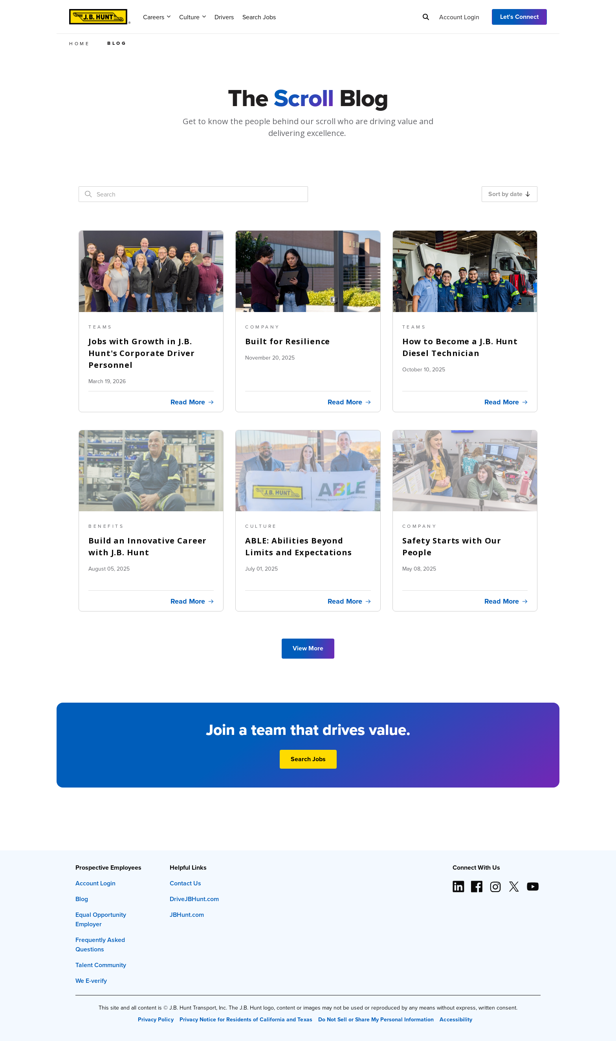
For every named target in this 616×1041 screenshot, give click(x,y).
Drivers (224, 17)
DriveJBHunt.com (194, 898)
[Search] (426, 17)
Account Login (459, 17)
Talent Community (100, 964)
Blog (81, 898)
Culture (192, 17)
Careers (156, 17)
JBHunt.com (187, 914)
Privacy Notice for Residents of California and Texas (246, 1019)
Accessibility (456, 1019)
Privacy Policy (155, 1019)
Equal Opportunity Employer (100, 919)
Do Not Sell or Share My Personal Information (376, 1019)
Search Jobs (259, 17)
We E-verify (91, 980)
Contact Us (185, 883)
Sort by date (509, 193)
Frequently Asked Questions (100, 944)
